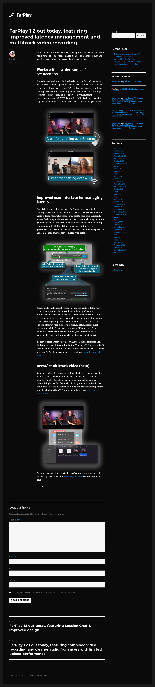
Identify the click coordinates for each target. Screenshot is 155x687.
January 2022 (119, 248)
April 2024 (118, 199)
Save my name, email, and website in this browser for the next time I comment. (44, 593)
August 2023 (119, 217)
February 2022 (119, 245)
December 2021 (120, 250)
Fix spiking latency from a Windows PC (129, 62)
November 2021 (120, 253)
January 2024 (119, 207)
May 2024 (118, 197)
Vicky (114, 111)
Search (114, 32)
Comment (14, 520)
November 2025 (120, 159)
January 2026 (119, 153)
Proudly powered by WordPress (34, 676)
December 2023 (120, 209)
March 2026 (118, 151)
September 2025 (120, 164)
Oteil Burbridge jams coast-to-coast (126, 82)
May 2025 (117, 174)
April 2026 (118, 148)
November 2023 (120, 212)
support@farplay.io (73, 476)
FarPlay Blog (14, 676)
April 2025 (118, 176)
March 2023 (118, 222)
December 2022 (120, 227)
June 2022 (118, 237)
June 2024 (118, 194)
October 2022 (119, 230)
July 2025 (117, 169)
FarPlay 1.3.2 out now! (122, 57)
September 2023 (120, 214)
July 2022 (117, 235)
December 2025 (120, 156)
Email (12, 568)
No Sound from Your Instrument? (127, 54)
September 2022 (120, 232)
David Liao (13, 59)
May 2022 (117, 240)
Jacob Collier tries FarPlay (124, 59)
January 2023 (119, 225)
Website (13, 580)
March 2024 (118, 202)
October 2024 (119, 189)
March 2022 (118, 242)
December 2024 (120, 184)
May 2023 (117, 220)
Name (12, 557)
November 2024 (120, 186)
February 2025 (119, 181)
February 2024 (119, 204)
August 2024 (119, 192)
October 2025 (119, 161)
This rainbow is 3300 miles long (126, 64)
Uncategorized (119, 270)
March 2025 (118, 179)
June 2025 (117, 171)
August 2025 (118, 166)
